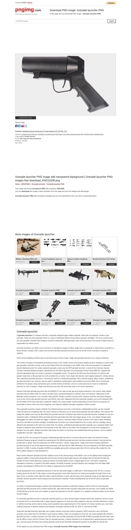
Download (34, 262)
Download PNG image (25, 117)
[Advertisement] (65, 39)
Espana (30, 2)
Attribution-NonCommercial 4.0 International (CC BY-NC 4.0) (44, 131)
